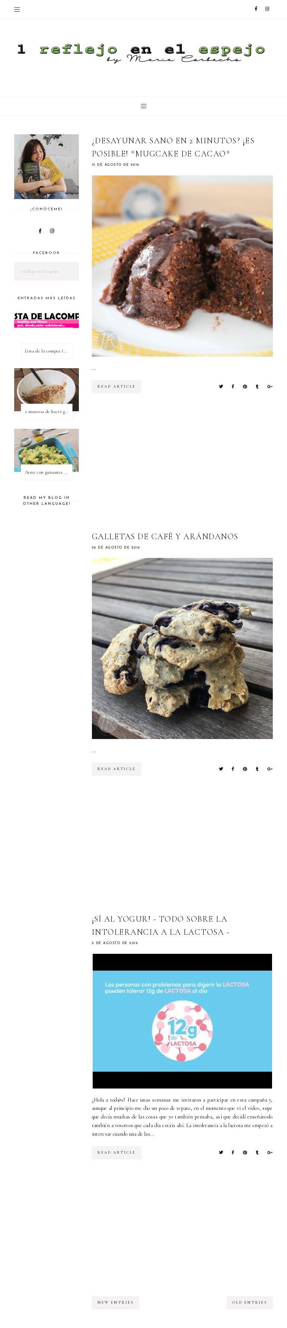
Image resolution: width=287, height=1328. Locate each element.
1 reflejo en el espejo (39, 271)
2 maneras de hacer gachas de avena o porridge (48, 411)
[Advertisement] (189, 468)
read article (117, 386)
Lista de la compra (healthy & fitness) (48, 351)
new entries (116, 1302)
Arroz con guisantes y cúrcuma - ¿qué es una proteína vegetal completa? (48, 472)
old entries (249, 1302)
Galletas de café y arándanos (165, 536)
